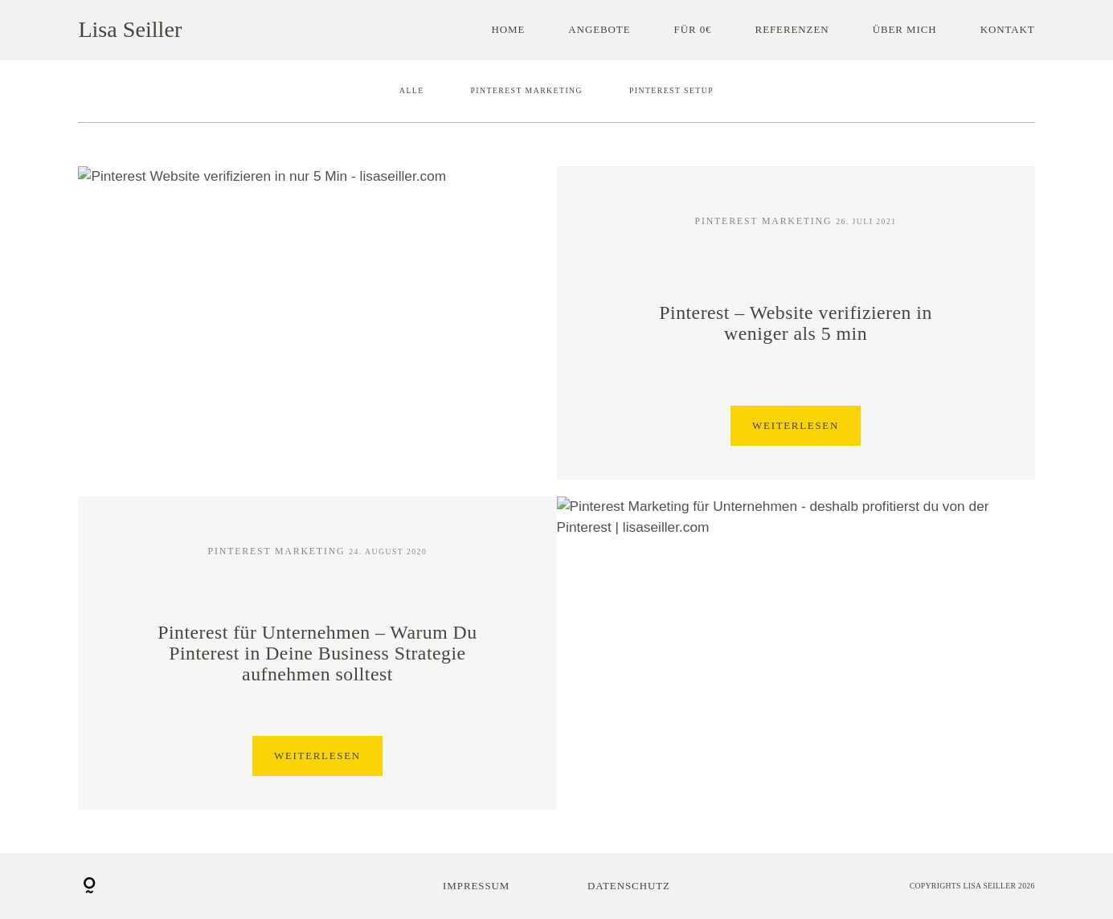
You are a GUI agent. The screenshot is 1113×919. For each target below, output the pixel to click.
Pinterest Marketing (526, 90)
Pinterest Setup (671, 90)
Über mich (905, 29)
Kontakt (1007, 29)
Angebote (599, 29)
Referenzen (792, 29)
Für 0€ (693, 29)
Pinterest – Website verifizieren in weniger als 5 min (795, 323)
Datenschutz (628, 886)
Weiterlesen (795, 426)
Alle (411, 90)
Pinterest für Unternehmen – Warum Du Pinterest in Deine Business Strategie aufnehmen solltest (317, 653)
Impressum (476, 886)
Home (508, 29)
